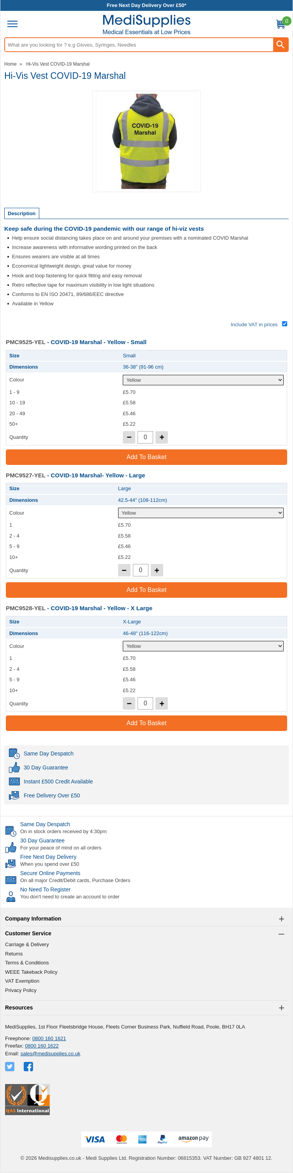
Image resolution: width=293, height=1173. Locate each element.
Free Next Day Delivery (48, 857)
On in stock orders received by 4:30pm (63, 831)
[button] (146, 919)
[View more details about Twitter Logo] (10, 1066)
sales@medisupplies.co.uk (50, 1053)
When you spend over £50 (49, 864)
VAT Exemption (22, 981)
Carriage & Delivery (27, 944)
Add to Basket (147, 457)
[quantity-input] (145, 437)
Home (10, 64)
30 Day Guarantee (42, 840)
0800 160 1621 (49, 1038)
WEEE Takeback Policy (31, 972)
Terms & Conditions (27, 963)
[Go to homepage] (146, 25)
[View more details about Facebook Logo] (29, 1066)
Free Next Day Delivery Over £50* (147, 5)
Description (22, 213)
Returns (14, 954)
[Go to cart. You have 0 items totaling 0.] (281, 25)
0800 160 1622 (42, 1046)
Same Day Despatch (45, 824)
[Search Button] (280, 44)
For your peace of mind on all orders (60, 848)
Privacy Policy (21, 990)
